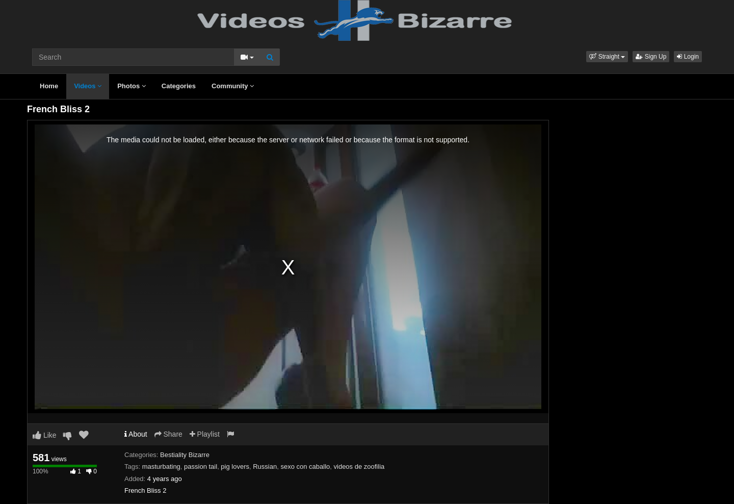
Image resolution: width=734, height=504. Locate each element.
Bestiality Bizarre (184, 455)
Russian (265, 466)
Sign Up (651, 56)
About (135, 434)
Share (168, 434)
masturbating (161, 466)
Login (688, 56)
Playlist (205, 434)
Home (49, 86)
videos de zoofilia (359, 466)
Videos (87, 86)
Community (233, 86)
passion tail (200, 466)
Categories (179, 86)
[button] (607, 56)
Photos (131, 86)
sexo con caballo (305, 466)
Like (45, 435)
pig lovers (235, 466)
